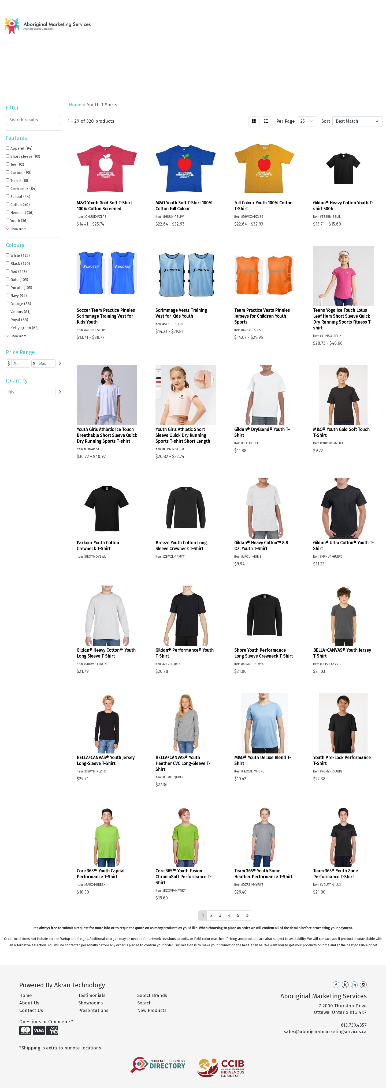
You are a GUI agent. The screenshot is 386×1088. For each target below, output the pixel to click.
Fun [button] (268, 23)
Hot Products (170, 23)
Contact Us (124, 5)
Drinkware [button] (244, 23)
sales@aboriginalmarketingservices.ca (325, 1031)
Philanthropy (97, 5)
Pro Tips (72, 5)
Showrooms (90, 1003)
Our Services (48, 5)
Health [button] (288, 23)
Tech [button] (331, 23)
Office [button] (311, 23)
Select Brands (152, 995)
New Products (137, 23)
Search (312, 5)
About (26, 5)
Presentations (93, 1010)
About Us (29, 1003)
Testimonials (91, 995)
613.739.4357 (354, 1025)
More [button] (350, 23)
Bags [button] (219, 23)
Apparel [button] (197, 23)
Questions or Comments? (46, 1022)
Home (11, 5)
